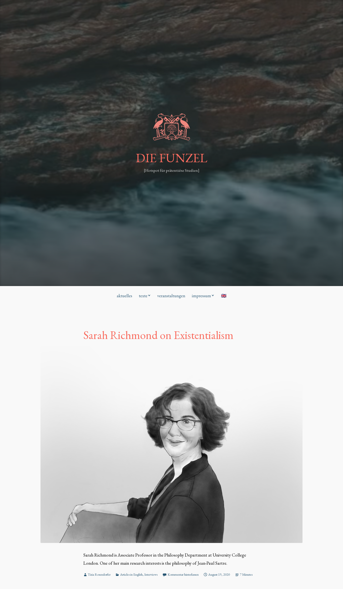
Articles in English (131, 574)
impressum (201, 295)
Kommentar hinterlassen (183, 574)
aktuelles (124, 295)
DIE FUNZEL (171, 157)
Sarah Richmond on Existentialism (158, 335)
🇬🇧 (223, 295)
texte (143, 295)
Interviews (150, 574)
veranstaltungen (171, 295)
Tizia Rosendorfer (99, 574)
